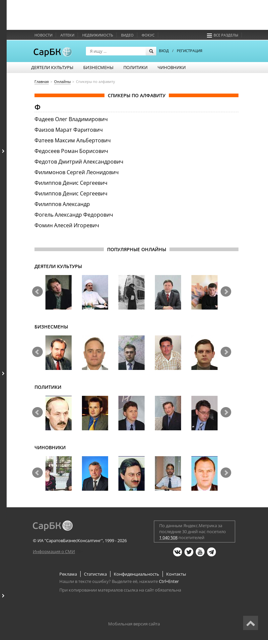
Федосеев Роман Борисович (71, 151)
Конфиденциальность (136, 574)
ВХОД (164, 50)
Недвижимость (97, 35)
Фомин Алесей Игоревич (66, 225)
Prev (37, 291)
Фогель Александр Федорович (73, 214)
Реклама (68, 574)
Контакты (176, 574)
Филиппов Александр (62, 204)
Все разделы (222, 35)
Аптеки (67, 35)
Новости (43, 35)
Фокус (148, 35)
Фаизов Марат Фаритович (68, 129)
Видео (127, 35)
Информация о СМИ (54, 551)
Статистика (95, 574)
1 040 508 (168, 537)
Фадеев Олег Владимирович (71, 119)
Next (226, 291)
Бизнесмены (98, 67)
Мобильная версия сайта (134, 624)
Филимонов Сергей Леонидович (76, 172)
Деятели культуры (52, 67)
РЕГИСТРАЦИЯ (189, 50)
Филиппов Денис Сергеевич (70, 182)
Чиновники (172, 67)
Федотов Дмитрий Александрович (78, 161)
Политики (135, 67)
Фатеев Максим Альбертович (72, 140)
